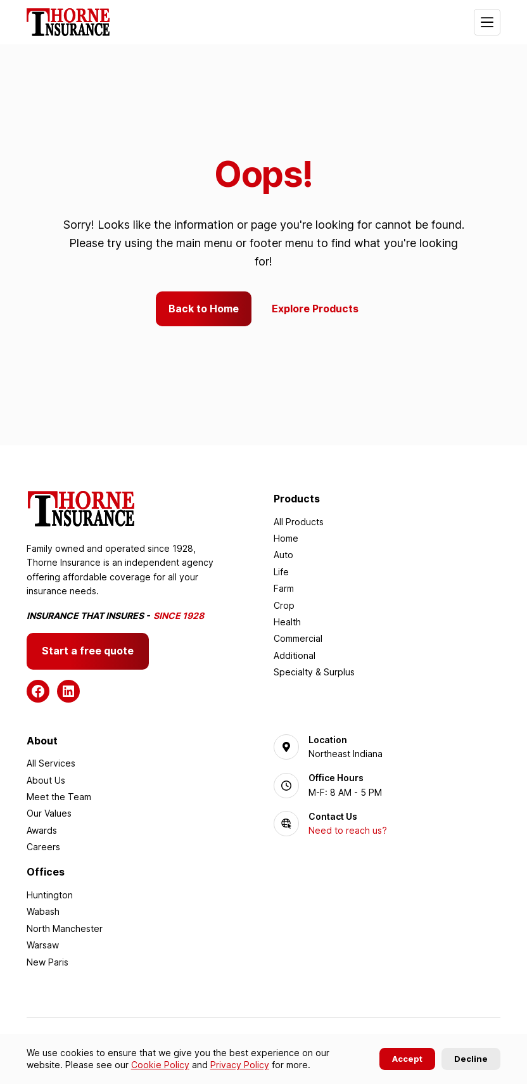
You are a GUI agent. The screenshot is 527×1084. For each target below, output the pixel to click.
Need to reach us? (347, 831)
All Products (299, 521)
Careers (43, 846)
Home (286, 538)
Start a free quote (88, 650)
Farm (284, 588)
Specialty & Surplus (314, 671)
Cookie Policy (160, 1064)
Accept (407, 1059)
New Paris (47, 962)
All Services (51, 763)
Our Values (49, 813)
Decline (471, 1059)
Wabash (43, 912)
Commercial (298, 639)
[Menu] (487, 22)
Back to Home (203, 308)
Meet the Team (59, 796)
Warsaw (43, 945)
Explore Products (315, 308)
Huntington (50, 895)
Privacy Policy (239, 1064)
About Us (46, 780)
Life (281, 571)
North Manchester (65, 928)
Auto (283, 555)
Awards (42, 830)
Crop (284, 605)
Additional (294, 655)
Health (287, 621)
